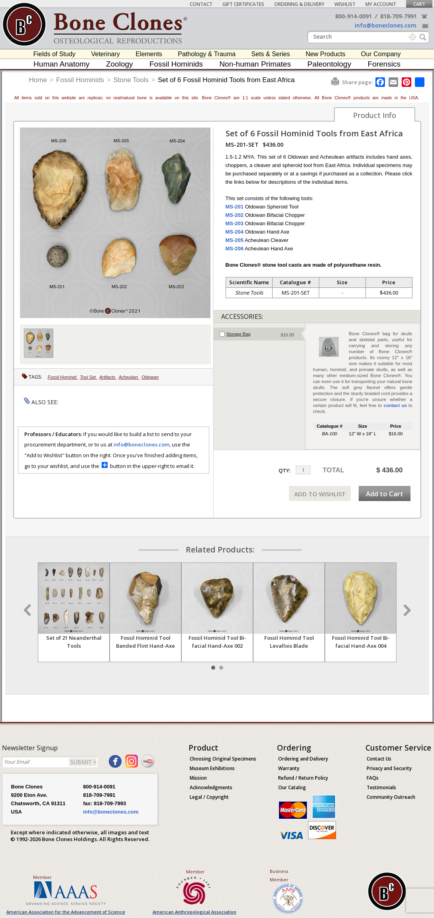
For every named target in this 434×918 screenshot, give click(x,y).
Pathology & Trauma (207, 54)
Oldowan (150, 377)
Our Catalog (292, 787)
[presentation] (259, 334)
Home (38, 80)
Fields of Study (54, 54)
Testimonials (381, 787)
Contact (201, 4)
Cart (419, 4)
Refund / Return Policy (303, 778)
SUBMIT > (83, 762)
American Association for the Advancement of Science (65, 912)
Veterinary (105, 54)
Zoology (119, 64)
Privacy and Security (389, 768)
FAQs (373, 778)
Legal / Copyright (209, 797)
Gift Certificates (243, 4)
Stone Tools (131, 80)
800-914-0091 (353, 16)
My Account (380, 4)
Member (42, 877)
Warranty (288, 768)
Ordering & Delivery (299, 4)
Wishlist (344, 4)
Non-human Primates (255, 64)
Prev (28, 610)
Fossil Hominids (176, 64)
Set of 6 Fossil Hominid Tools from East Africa (226, 80)
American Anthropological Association (194, 912)
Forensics (384, 64)
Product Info (374, 115)
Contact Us (379, 758)
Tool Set (88, 377)
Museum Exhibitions (212, 768)
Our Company (381, 54)
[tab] (259, 334)
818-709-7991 (398, 16)
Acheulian (129, 377)
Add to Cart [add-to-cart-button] (384, 493)
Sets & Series (270, 54)
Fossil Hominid (63, 377)
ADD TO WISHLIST (320, 494)
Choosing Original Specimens (223, 758)
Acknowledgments (211, 787)
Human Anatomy (61, 64)
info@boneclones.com (385, 25)
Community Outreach (391, 797)
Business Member (279, 875)
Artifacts (107, 377)
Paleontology (329, 64)
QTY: (285, 471)
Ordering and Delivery (303, 758)
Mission (198, 778)
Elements (149, 54)
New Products (326, 54)
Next (406, 610)
